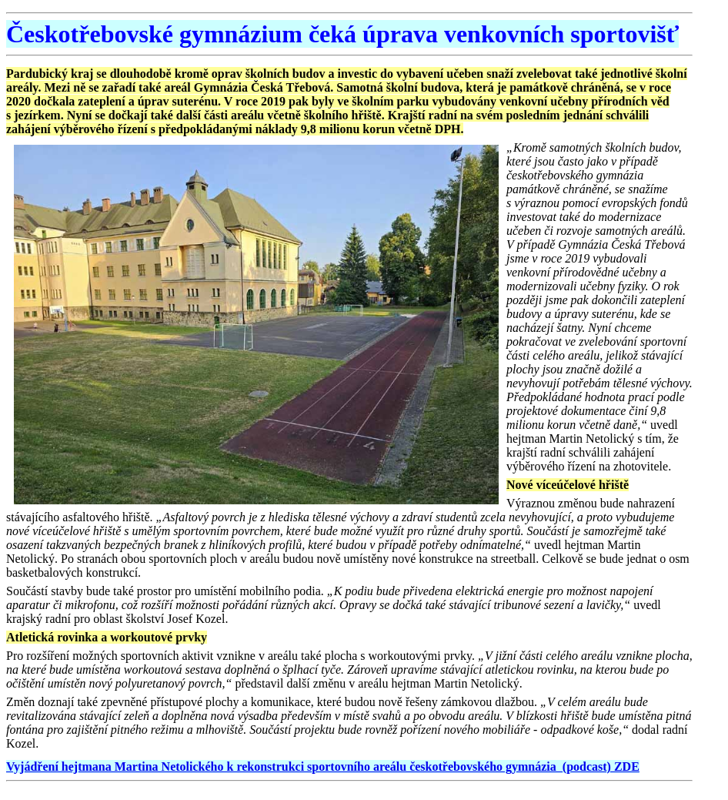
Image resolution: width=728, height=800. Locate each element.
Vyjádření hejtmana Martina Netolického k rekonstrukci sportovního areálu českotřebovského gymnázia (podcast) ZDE (323, 766)
